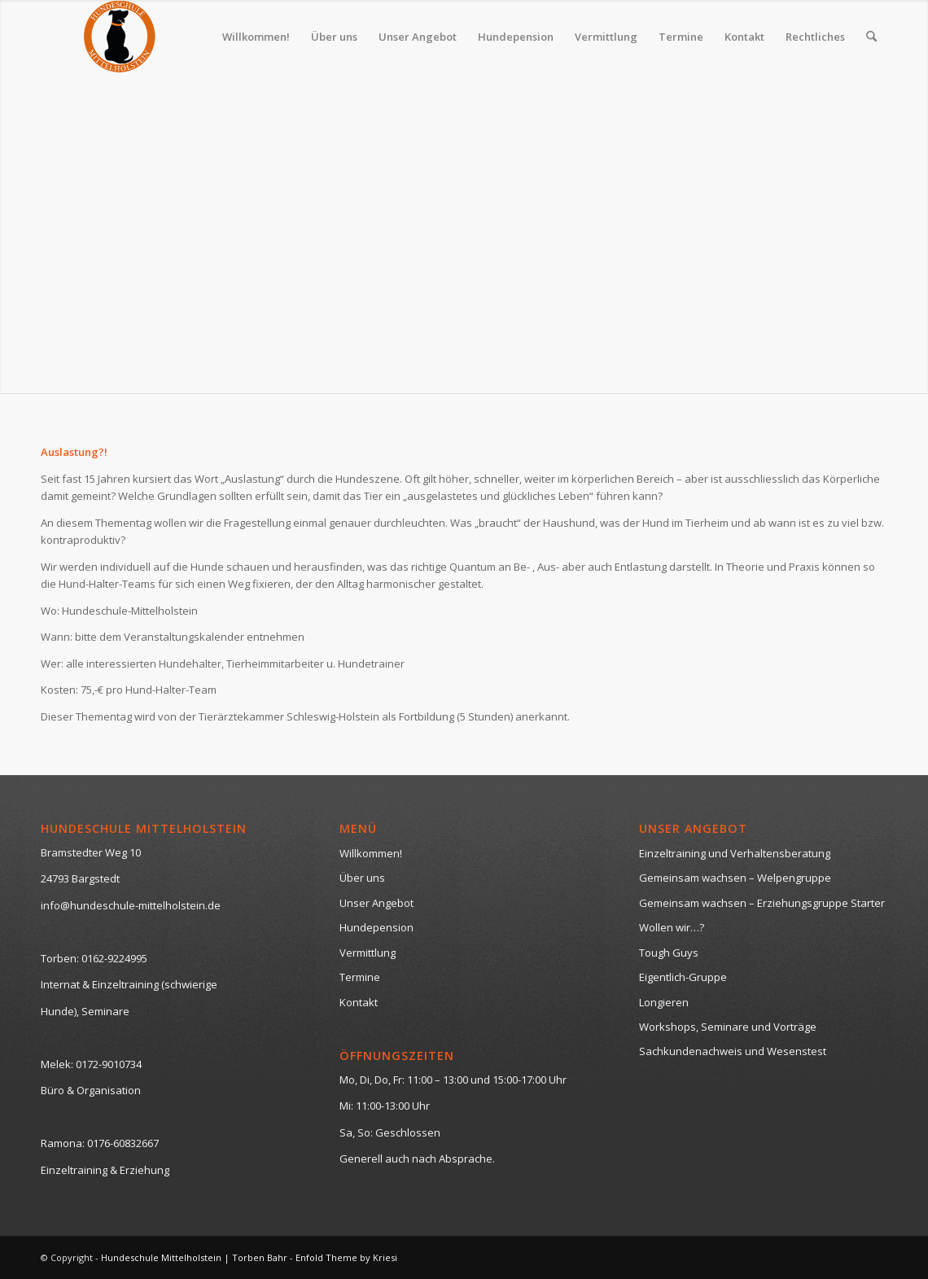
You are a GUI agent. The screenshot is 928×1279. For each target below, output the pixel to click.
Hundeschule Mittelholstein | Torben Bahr (194, 1257)
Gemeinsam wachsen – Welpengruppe (735, 877)
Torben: (60, 958)
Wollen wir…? (671, 927)
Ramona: (63, 1143)
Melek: (57, 1064)
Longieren (664, 1002)
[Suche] (871, 36)
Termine (359, 977)
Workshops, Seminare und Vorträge (727, 1026)
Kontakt (358, 1002)
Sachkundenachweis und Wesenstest (732, 1051)
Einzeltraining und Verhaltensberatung (734, 853)
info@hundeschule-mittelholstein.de (131, 905)
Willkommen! (370, 853)
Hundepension (376, 927)
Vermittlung (367, 952)
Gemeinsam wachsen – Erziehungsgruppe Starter (762, 903)
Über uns (362, 877)
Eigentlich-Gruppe (683, 977)
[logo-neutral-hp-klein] (119, 36)
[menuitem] (256, 36)
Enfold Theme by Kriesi (346, 1257)
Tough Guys (668, 952)
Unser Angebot (376, 903)
